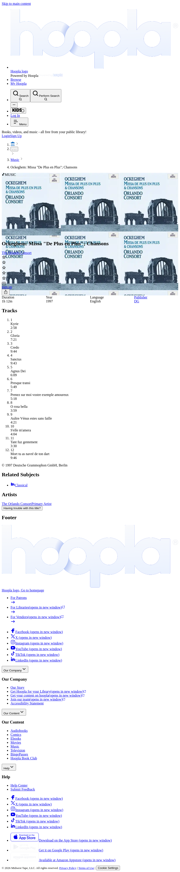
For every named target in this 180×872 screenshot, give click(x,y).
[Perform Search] (45, 95)
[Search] (20, 95)
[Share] (6, 292)
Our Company (15, 669)
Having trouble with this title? (22, 508)
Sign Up (16, 136)
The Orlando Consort (17, 253)
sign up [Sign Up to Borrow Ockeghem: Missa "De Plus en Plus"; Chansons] (7, 287)
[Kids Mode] (18, 111)
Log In (15, 115)
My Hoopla (18, 83)
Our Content (14, 712)
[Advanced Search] (14, 105)
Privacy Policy (67, 868)
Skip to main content (16, 3)
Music (15, 160)
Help (9, 767)
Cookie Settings (108, 868)
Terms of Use (86, 868)
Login (6, 136)
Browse (16, 79)
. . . (14, 149)
